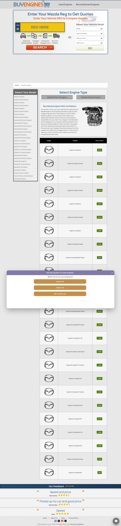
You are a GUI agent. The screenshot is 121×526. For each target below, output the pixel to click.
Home (45, 518)
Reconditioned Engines (87, 4)
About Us (54, 518)
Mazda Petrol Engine (57, 97)
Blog (63, 518)
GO (90, 48)
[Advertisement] (60, 68)
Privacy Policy (73, 518)
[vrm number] (40, 27)
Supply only (60, 287)
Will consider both (60, 294)
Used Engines (65, 4)
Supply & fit (60, 281)
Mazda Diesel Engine (91, 97)
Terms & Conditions (77, 524)
